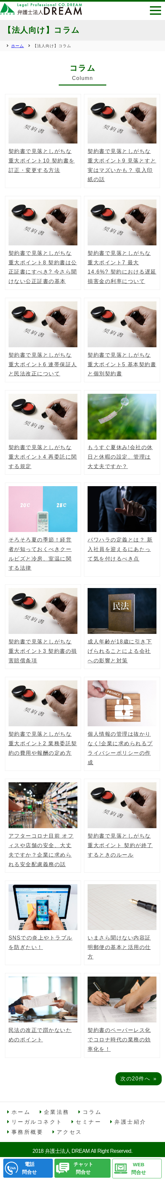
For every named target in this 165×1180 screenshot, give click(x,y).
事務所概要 (27, 1132)
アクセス (69, 1132)
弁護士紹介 (130, 1122)
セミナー (88, 1122)
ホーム (21, 1112)
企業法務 (57, 1112)
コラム (92, 1112)
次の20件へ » (138, 1078)
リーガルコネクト (37, 1122)
